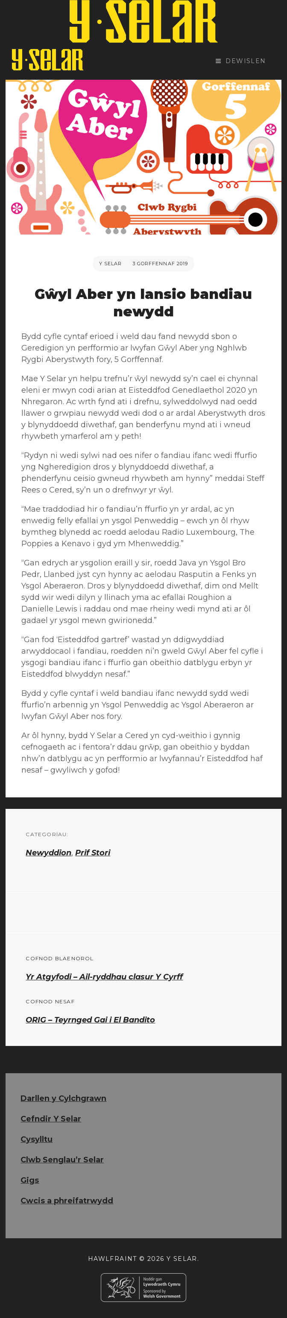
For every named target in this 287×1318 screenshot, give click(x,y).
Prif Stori (92, 852)
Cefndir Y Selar (50, 1119)
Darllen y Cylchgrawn (63, 1098)
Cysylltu (36, 1139)
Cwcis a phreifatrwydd (66, 1200)
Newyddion (48, 852)
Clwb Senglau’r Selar (62, 1159)
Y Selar (110, 263)
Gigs (29, 1180)
